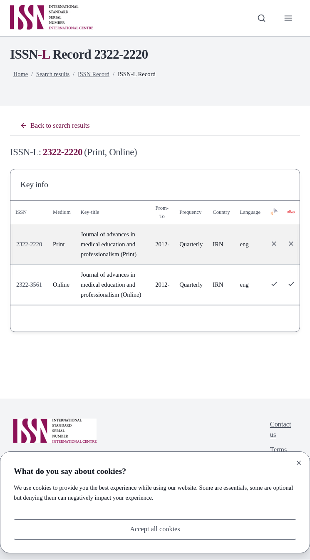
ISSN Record (95, 74)
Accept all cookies (155, 529)
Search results (54, 74)
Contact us (280, 430)
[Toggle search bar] (260, 18)
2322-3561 (29, 285)
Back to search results (56, 126)
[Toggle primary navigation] (288, 18)
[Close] (298, 462)
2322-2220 (29, 244)
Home (20, 74)
